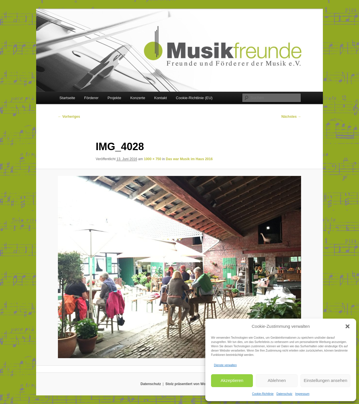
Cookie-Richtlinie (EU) (194, 98)
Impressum (302, 393)
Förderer (91, 98)
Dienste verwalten (225, 365)
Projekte (114, 98)
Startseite (67, 98)
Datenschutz (284, 393)
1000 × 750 (152, 159)
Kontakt (160, 98)
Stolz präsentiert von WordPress (191, 384)
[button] (347, 326)
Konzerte (137, 98)
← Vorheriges (69, 117)
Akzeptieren (232, 380)
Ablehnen (277, 380)
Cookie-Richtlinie (263, 393)
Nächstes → (291, 117)
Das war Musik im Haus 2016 (189, 159)
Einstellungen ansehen (325, 380)
